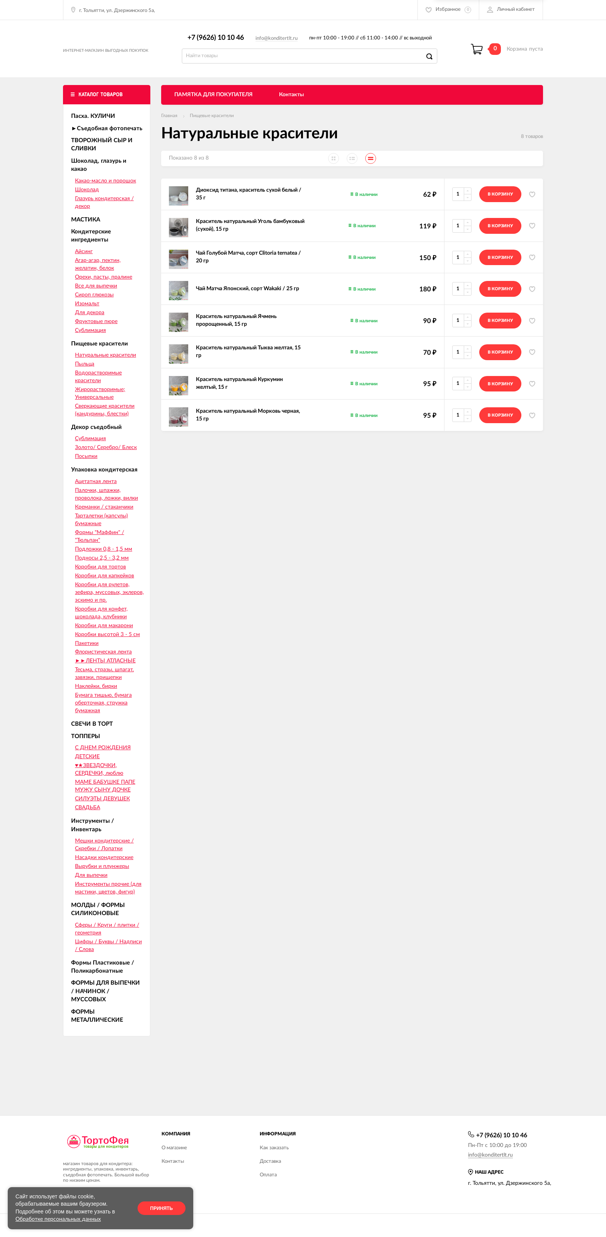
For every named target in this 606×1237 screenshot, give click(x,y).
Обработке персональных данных (58, 1219)
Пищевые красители (212, 124)
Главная (169, 124)
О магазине (174, 1147)
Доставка (270, 1161)
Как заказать (274, 1147)
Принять (161, 1208)
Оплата (268, 1174)
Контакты (291, 103)
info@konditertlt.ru (280, 42)
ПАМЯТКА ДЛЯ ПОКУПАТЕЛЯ (213, 103)
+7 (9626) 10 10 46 (219, 41)
